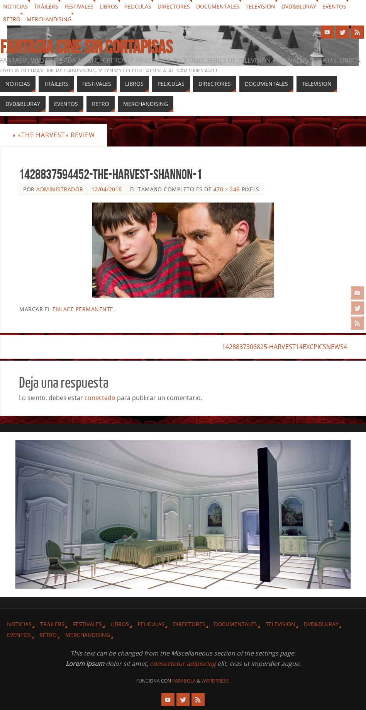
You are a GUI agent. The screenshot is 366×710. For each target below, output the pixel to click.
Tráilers (46, 6)
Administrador (59, 189)
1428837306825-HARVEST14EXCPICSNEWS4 (284, 346)
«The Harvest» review (53, 135)
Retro (11, 19)
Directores (174, 6)
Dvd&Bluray (298, 6)
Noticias (15, 6)
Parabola (184, 681)
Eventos (334, 6)
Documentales (217, 6)
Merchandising (49, 19)
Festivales (78, 6)
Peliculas (137, 6)
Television (260, 6)
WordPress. (216, 681)
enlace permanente (83, 309)
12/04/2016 (107, 189)
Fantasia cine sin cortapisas (86, 47)
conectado (100, 397)
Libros (109, 6)
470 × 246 (227, 189)
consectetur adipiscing (183, 663)
